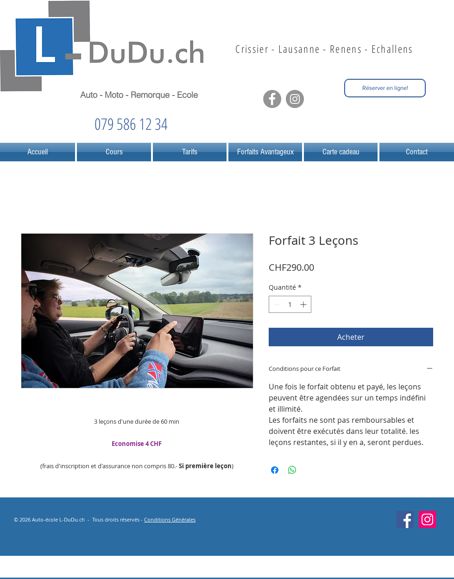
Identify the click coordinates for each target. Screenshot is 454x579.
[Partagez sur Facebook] (274, 470)
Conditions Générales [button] (169, 519)
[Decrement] (276, 304)
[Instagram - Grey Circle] (295, 99)
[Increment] (304, 304)
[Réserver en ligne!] (385, 88)
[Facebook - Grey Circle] (272, 99)
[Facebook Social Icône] (405, 519)
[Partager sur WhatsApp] (292, 470)
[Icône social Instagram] (427, 519)
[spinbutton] (290, 304)
